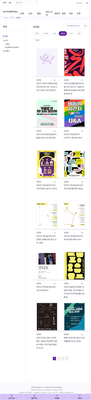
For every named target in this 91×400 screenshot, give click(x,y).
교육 (54, 34)
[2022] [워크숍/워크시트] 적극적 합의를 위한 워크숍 (73, 187)
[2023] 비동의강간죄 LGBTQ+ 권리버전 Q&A (73, 136)
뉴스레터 (6, 51)
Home (6, 18)
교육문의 (79, 398)
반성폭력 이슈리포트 (12, 47)
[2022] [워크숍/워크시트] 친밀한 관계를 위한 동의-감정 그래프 (46, 239)
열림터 (5, 3)
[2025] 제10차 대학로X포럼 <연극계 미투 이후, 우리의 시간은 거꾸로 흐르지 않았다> (46, 87)
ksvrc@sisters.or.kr (68, 392)
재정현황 (57, 398)
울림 (10, 3)
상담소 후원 (11, 398)
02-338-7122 (54, 392)
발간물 (18, 18)
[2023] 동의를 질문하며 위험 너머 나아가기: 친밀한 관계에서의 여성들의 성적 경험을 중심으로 (74, 88)
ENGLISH (79, 3)
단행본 (37, 40)
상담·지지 (55, 10)
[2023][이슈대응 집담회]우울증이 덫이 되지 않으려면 (46, 136)
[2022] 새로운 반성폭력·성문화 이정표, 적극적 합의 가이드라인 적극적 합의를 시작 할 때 (74, 292)
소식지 (5, 41)
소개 (24, 10)
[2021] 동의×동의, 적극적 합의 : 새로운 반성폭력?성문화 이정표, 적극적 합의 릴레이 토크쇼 (46, 343)
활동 (43, 10)
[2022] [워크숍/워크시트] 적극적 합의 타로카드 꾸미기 (46, 187)
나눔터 (7, 44)
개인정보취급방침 (36, 387)
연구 (71, 34)
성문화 (63, 34)
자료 (12, 18)
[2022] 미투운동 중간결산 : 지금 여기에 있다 (46, 289)
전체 (36, 34)
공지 (34, 10)
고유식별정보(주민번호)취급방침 (52, 387)
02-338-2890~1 (28, 392)
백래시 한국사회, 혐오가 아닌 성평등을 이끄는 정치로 (74, 339)
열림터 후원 (34, 398)
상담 (79, 34)
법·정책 (45, 34)
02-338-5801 (43, 392)
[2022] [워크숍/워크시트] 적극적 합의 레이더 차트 (73, 238)
